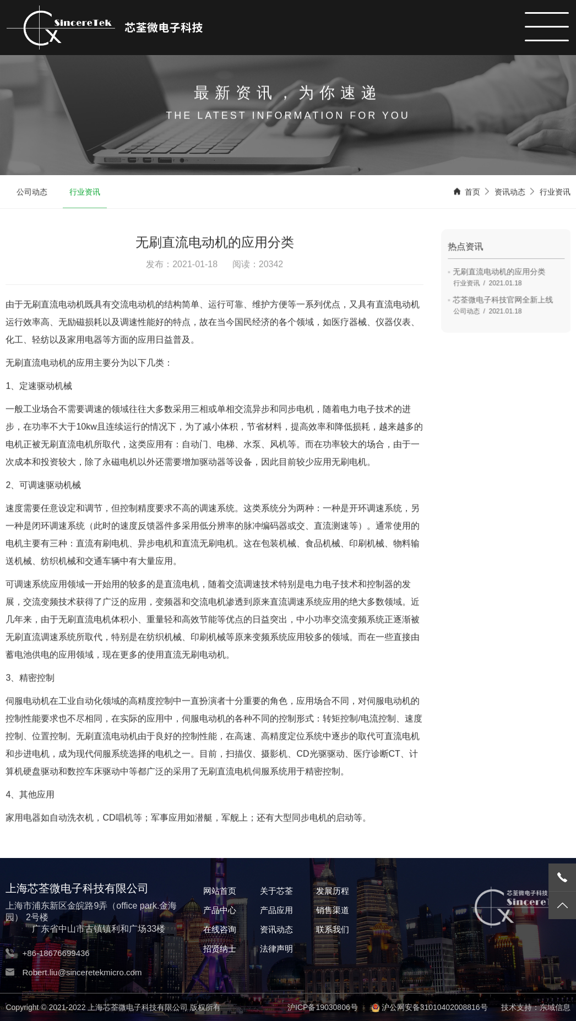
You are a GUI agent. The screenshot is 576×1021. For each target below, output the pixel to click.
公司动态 (32, 192)
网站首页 (219, 890)
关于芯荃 (276, 890)
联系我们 (332, 929)
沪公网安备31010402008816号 (435, 1007)
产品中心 (219, 910)
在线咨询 (219, 929)
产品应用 (276, 910)
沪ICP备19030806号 (322, 1007)
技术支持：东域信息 (535, 1007)
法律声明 (276, 948)
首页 (472, 192)
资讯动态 (510, 192)
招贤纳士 (219, 948)
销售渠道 (332, 910)
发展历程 (332, 890)
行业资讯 (84, 192)
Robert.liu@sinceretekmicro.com (82, 972)
